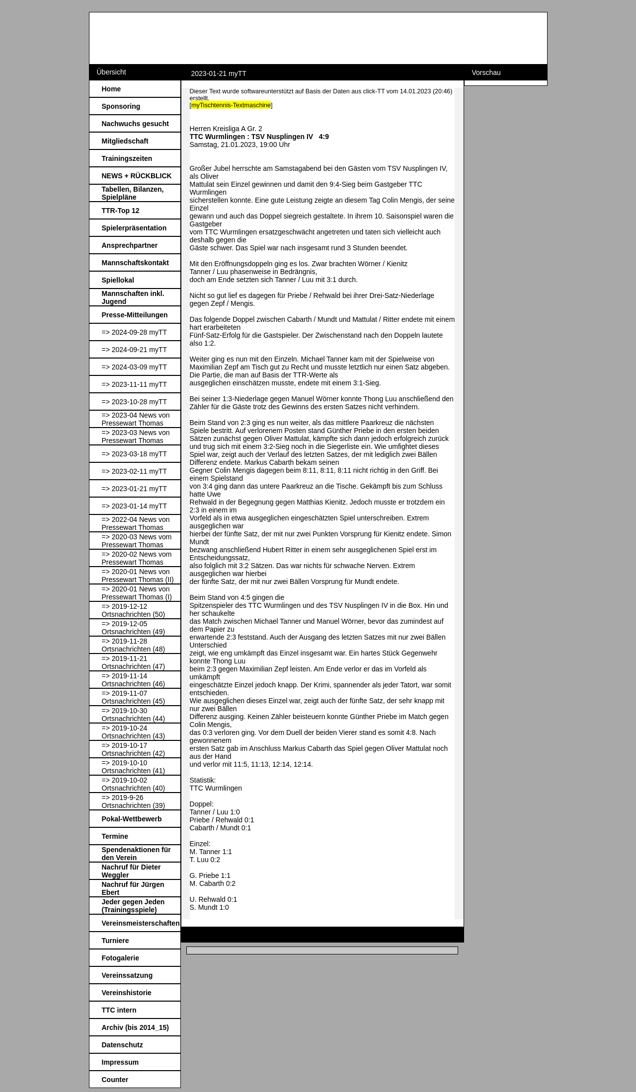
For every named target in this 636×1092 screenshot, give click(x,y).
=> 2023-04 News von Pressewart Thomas (136, 419)
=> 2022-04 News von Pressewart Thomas (136, 523)
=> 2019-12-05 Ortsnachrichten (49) (133, 628)
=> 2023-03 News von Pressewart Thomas (136, 436)
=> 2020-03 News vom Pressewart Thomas (137, 541)
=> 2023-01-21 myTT (134, 489)
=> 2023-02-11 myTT (134, 471)
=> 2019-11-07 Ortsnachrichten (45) (133, 697)
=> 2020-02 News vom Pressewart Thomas (137, 558)
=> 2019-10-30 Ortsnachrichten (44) (133, 715)
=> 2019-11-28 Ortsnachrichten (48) (133, 645)
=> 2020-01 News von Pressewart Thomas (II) (138, 575)
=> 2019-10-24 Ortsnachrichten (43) (133, 732)
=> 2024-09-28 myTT (134, 332)
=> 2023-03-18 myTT (134, 454)
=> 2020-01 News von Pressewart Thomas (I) (137, 593)
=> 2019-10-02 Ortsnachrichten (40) (133, 784)
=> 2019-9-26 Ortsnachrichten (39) (133, 801)
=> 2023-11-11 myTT (134, 384)
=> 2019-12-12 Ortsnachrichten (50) (133, 610)
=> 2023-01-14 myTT (134, 506)
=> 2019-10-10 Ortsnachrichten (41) (133, 767)
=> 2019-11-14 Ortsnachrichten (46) (133, 680)
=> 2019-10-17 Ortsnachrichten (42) (133, 749)
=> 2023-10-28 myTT (134, 402)
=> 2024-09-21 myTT (134, 350)
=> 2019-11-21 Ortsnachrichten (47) (133, 662)
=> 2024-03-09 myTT (134, 367)
